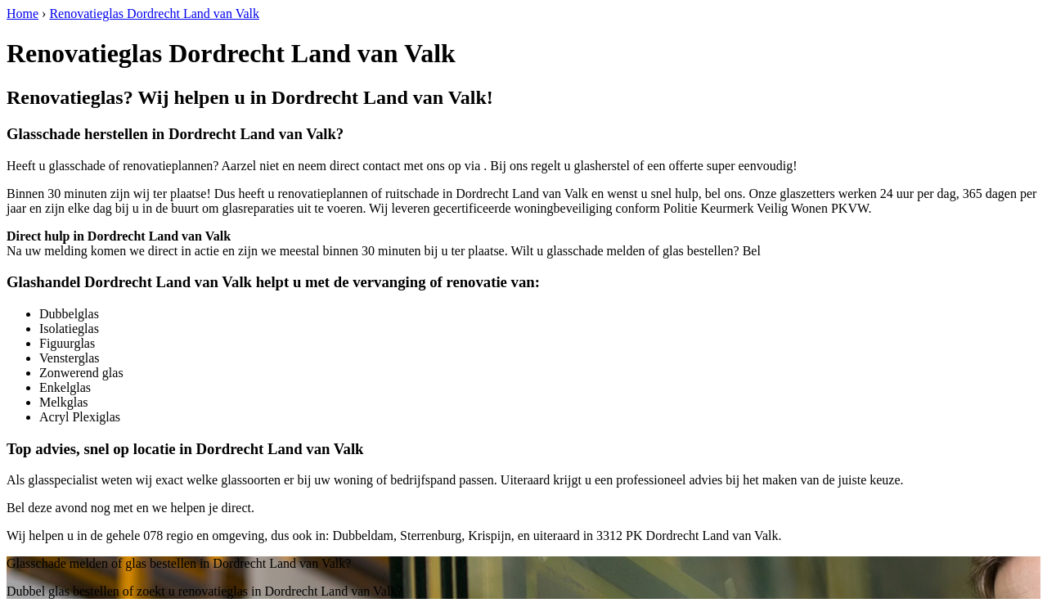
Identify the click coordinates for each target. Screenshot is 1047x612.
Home (22, 13)
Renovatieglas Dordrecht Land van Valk (154, 13)
